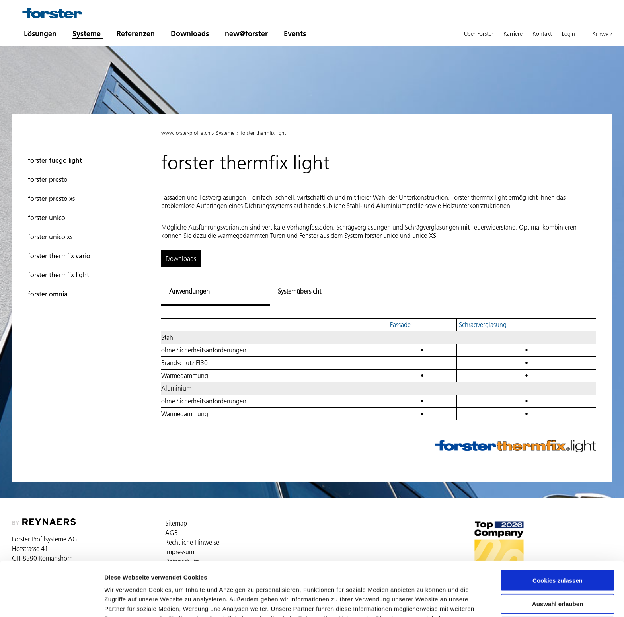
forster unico (46, 218)
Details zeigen (423, 601)
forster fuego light (55, 160)
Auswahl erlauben (557, 561)
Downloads (190, 33)
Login (568, 33)
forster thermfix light (58, 275)
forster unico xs (50, 237)
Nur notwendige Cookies (558, 584)
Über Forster (478, 33)
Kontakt (542, 33)
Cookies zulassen (557, 537)
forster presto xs (51, 198)
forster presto (48, 179)
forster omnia (48, 294)
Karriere (513, 33)
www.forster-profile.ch (185, 133)
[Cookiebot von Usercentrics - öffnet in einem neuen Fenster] (51, 601)
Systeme (86, 33)
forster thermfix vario (59, 256)
